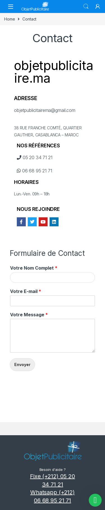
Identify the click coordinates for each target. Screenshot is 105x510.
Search (86, 6)
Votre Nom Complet (33, 268)
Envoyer (22, 364)
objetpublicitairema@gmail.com (44, 110)
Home (9, 19)
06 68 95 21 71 (34, 170)
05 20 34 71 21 (34, 157)
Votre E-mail (25, 291)
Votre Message (29, 314)
